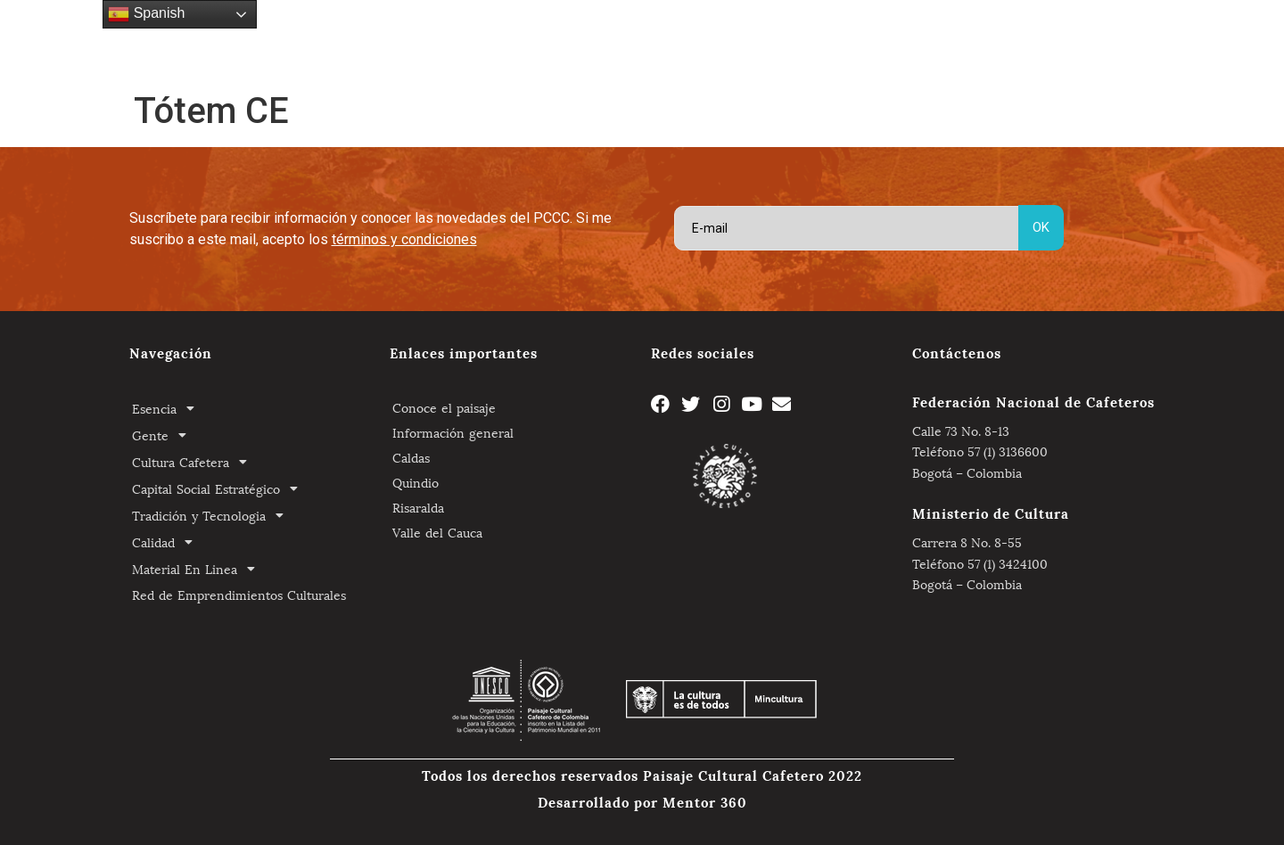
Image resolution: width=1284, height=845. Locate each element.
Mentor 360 (705, 801)
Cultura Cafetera (427, 40)
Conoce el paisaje (444, 407)
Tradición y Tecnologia (724, 40)
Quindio (415, 481)
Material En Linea (925, 40)
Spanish (146, 14)
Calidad (832, 40)
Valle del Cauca (437, 531)
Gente (338, 40)
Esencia (275, 40)
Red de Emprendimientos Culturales (1091, 40)
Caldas (411, 456)
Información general (453, 431)
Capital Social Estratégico (568, 40)
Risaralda (418, 506)
